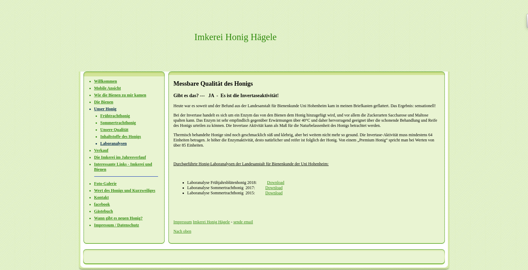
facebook (102, 204)
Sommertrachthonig (118, 122)
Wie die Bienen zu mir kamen (120, 95)
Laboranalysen (113, 143)
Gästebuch (103, 211)
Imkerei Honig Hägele (211, 222)
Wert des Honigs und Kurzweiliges (124, 190)
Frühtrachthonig (115, 115)
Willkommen (105, 81)
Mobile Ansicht (107, 88)
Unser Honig (105, 108)
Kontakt (101, 197)
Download (275, 182)
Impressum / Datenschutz (116, 225)
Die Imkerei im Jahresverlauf (120, 157)
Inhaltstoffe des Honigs (120, 136)
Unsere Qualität (114, 129)
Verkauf (101, 150)
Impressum (183, 222)
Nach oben (183, 231)
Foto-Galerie (105, 183)
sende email (243, 222)
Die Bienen (104, 102)
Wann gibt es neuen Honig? (118, 218)
